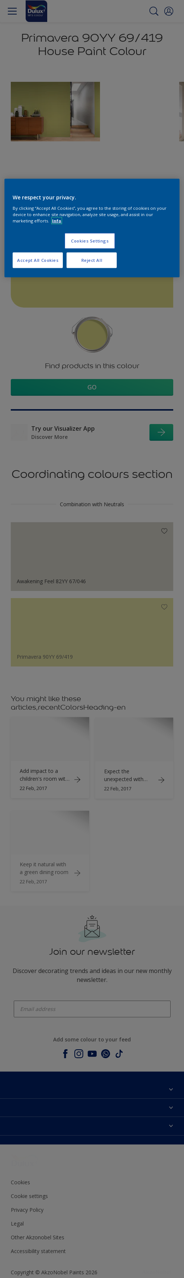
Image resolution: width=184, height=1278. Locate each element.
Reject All (92, 260)
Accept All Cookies (37, 260)
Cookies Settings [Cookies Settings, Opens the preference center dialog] (90, 241)
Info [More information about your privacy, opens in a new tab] (56, 221)
